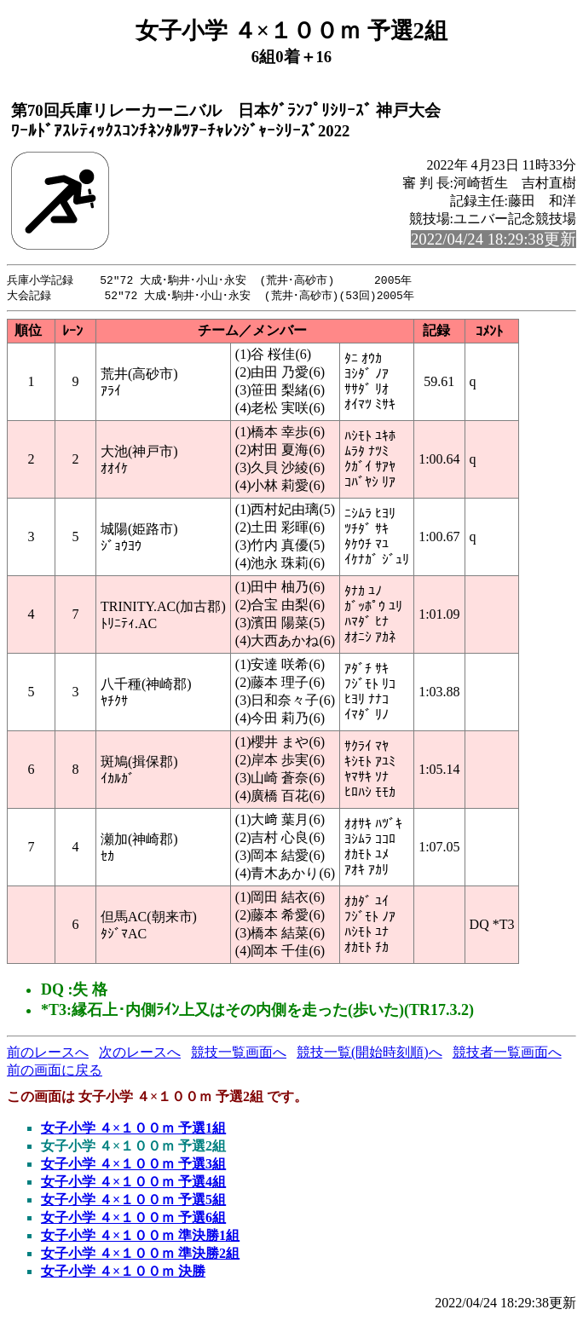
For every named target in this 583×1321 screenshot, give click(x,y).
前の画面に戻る (54, 1071)
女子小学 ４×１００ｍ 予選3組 (133, 1165)
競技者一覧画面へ (507, 1054)
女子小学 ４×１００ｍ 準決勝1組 (140, 1237)
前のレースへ (48, 1054)
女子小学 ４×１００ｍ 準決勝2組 (140, 1255)
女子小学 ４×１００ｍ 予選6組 (133, 1219)
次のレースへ (140, 1054)
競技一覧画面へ (238, 1054)
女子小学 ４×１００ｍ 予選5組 (133, 1201)
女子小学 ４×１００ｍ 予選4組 (133, 1183)
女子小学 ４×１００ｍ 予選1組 (133, 1129)
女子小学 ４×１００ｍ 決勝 (123, 1273)
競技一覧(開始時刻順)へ (369, 1054)
